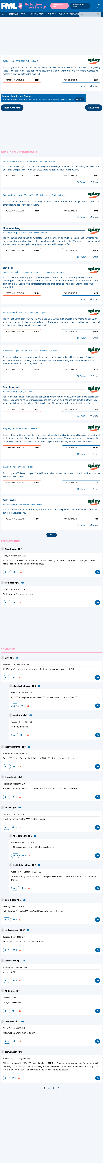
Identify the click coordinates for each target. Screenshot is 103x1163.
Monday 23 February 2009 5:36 (16, 665)
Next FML (93, 108)
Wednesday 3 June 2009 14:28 (15, 968)
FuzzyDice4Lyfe (13, 747)
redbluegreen (12, 930)
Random (13, 14)
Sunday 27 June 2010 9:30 (21, 693)
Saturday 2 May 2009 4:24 (13, 907)
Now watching (11, 228)
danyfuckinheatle (22, 686)
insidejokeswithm (22, 865)
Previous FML (12, 108)
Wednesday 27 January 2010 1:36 (16, 1059)
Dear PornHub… (12, 387)
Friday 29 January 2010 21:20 (14, 556)
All (3, 14)
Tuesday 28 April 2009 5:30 (14, 784)
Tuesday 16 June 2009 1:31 (13, 998)
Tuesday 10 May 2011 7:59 (21, 722)
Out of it (8, 268)
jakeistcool (10, 961)
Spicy (23, 14)
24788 (8, 808)
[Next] (58, 1088)
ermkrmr (17, 715)
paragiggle (10, 900)
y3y (7, 658)
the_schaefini (20, 836)
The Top (52, 14)
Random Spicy (37, 14)
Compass (9, 583)
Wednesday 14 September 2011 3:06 (26, 872)
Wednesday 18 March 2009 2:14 (16, 754)
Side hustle (9, 500)
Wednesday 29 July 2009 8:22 (23, 843)
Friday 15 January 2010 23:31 (14, 590)
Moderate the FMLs (78, 6)
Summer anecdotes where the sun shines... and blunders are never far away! (43, 98)
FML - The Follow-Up (69, 14)
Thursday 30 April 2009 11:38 (14, 814)
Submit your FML (58, 6)
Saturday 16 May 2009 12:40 (14, 937)
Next (52, 535)
